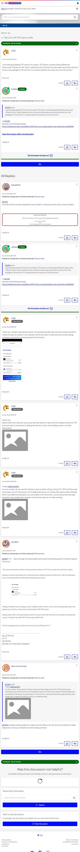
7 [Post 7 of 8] (5, 652)
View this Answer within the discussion (18, 134)
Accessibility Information (70, 842)
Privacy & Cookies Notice (9, 842)
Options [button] (4, 33)
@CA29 (7, 108)
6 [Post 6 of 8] (5, 527)
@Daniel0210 (13, 487)
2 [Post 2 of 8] (5, 232)
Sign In (77, 3)
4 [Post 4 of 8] (5, 392)
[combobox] (36, 17)
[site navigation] (2, 3)
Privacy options (6, 840)
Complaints (5, 844)
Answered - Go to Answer (40, 43)
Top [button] (41, 835)
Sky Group (5, 846)
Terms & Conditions (72, 840)
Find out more (39, 101)
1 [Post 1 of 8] (5, 78)
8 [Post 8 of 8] (5, 738)
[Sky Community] (13, 3)
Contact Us (74, 844)
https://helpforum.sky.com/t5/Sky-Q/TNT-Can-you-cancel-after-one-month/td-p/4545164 (38, 126)
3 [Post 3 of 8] (5, 142)
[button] (77, 50)
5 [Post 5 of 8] (5, 458)
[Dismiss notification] (77, 8)
